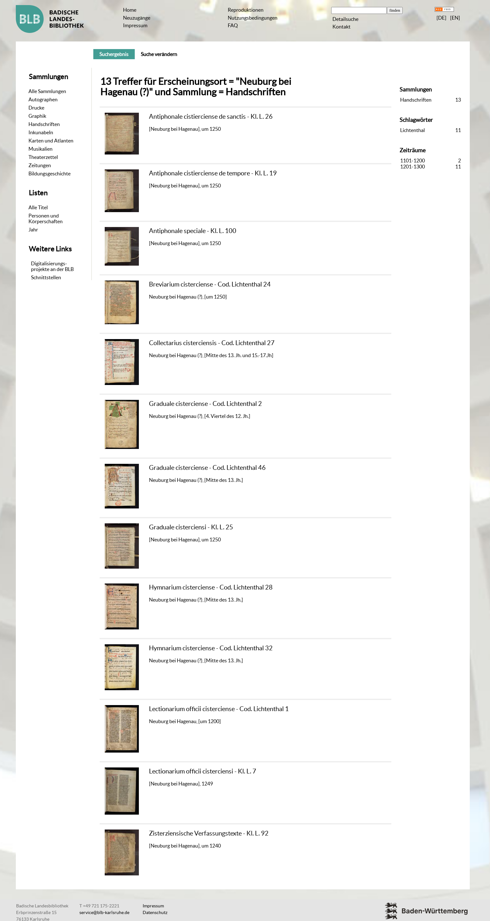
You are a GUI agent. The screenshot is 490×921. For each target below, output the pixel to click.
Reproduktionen (246, 10)
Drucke (36, 107)
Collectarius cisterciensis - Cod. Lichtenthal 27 (212, 342)
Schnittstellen (46, 277)
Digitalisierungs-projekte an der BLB (52, 266)
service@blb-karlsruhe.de (104, 912)
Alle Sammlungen (47, 91)
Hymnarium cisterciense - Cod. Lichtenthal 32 (211, 648)
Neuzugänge (136, 18)
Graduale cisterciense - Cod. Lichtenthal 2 (205, 403)
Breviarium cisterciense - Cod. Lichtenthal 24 (210, 284)
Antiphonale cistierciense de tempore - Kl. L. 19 (213, 173)
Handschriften (44, 124)
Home (129, 10)
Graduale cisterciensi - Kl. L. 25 (191, 527)
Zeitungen (39, 165)
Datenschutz (155, 912)
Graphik (37, 116)
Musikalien (40, 149)
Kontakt (341, 26)
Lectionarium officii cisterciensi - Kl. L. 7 (202, 771)
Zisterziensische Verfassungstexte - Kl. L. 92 (209, 833)
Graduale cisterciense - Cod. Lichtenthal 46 (207, 467)
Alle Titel (38, 207)
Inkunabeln (40, 132)
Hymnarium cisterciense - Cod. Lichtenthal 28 (211, 587)
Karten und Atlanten (50, 140)
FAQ (233, 25)
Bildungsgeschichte (49, 173)
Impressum (135, 25)
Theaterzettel (43, 157)
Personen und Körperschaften (45, 218)
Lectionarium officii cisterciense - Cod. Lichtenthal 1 (219, 708)
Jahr (33, 229)
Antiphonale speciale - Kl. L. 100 (192, 230)
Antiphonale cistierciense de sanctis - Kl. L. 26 (211, 116)
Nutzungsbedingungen (252, 18)
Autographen (43, 99)
